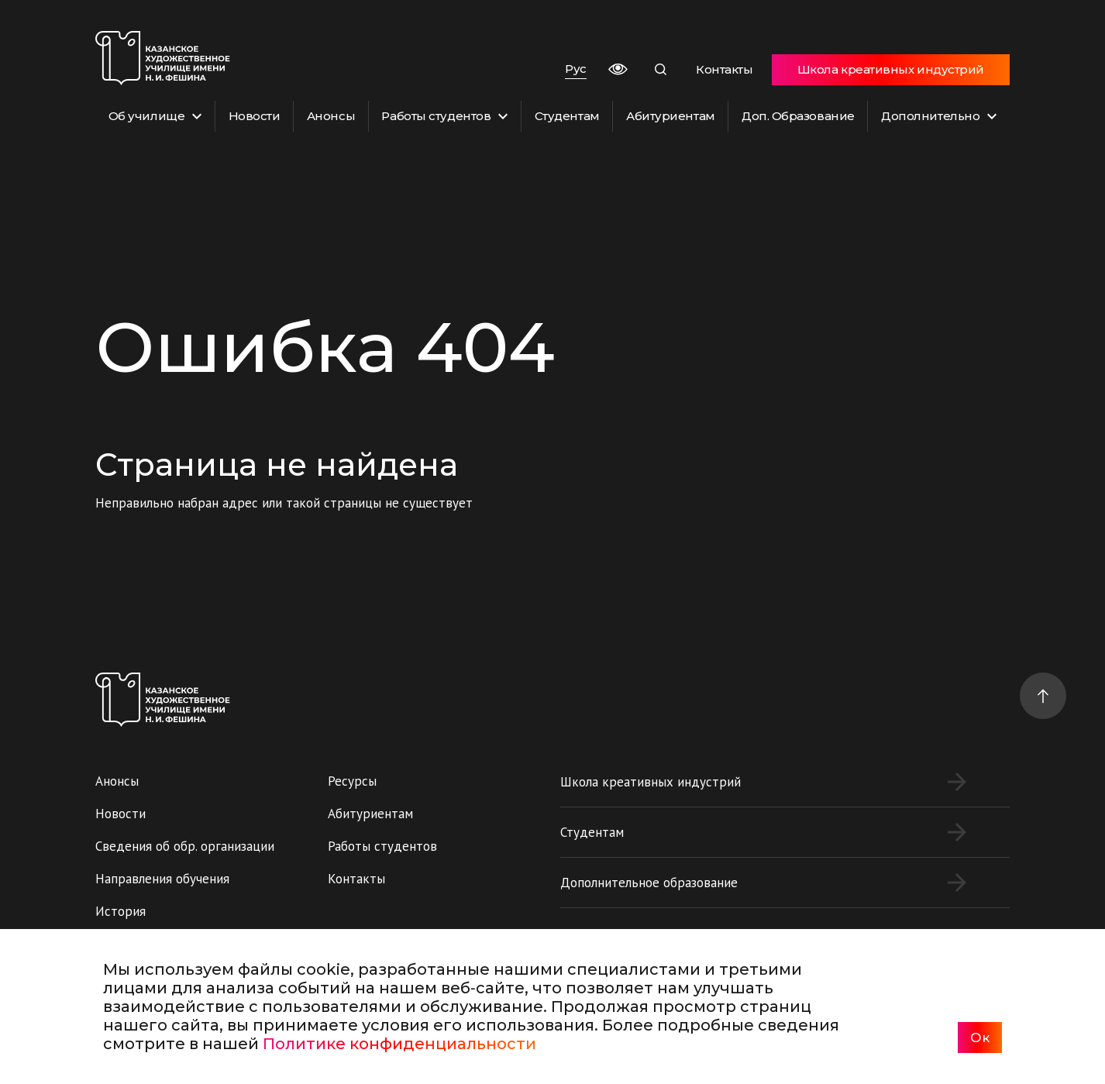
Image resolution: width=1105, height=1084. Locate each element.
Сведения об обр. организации (184, 846)
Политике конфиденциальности (399, 1043)
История (120, 911)
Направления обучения (162, 878)
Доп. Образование (798, 115)
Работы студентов (444, 115)
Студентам (567, 115)
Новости (255, 115)
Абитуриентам (670, 115)
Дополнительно (939, 115)
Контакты (724, 69)
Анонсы (331, 115)
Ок (980, 1037)
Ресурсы (352, 781)
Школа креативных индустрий (890, 69)
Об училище (155, 115)
